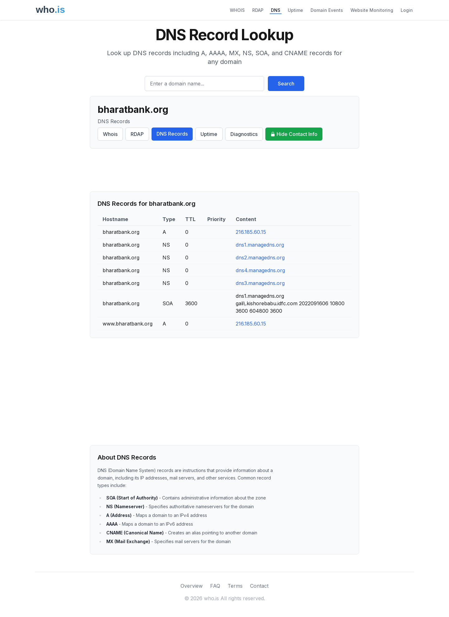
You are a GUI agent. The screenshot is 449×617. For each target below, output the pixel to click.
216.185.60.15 (251, 232)
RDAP (257, 10)
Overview (192, 586)
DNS (275, 10)
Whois (110, 134)
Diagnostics (244, 134)
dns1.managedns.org (260, 245)
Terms (235, 586)
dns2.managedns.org (260, 257)
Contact (259, 586)
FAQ (215, 586)
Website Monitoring (371, 10)
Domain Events (327, 10)
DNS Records (172, 134)
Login (407, 10)
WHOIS (237, 10)
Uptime (295, 10)
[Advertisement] (224, 170)
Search (286, 83)
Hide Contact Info (293, 134)
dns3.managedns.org (260, 283)
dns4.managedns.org (260, 270)
